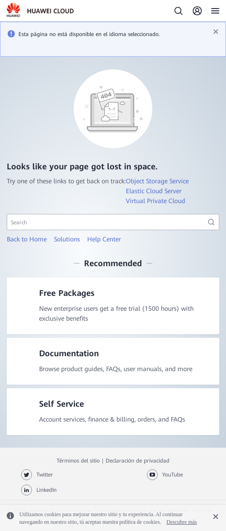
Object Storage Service (157, 181)
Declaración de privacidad (137, 461)
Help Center (104, 239)
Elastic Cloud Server (154, 191)
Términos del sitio (78, 461)
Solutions (67, 239)
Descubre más (182, 522)
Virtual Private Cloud (155, 200)
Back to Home (27, 239)
